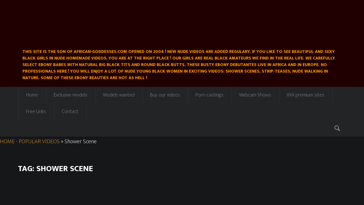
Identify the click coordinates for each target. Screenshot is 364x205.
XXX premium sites (305, 95)
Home (32, 95)
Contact (70, 111)
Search (338, 128)
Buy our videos (165, 95)
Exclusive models (70, 95)
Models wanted (119, 95)
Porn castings (210, 95)
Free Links (36, 111)
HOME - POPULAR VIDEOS (30, 141)
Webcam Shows (255, 95)
